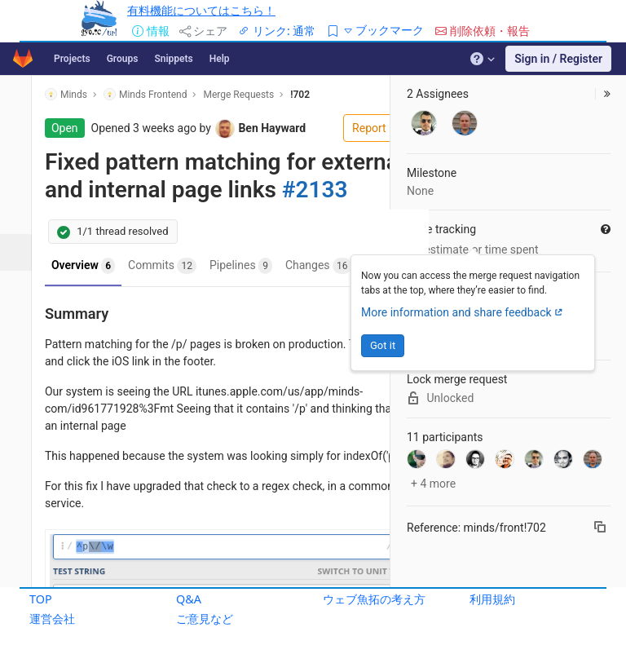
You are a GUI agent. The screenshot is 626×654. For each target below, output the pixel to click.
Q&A (188, 599)
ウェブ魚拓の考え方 (374, 599)
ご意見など (204, 618)
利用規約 (492, 599)
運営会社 (52, 618)
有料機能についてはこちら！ (201, 10)
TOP (40, 599)
